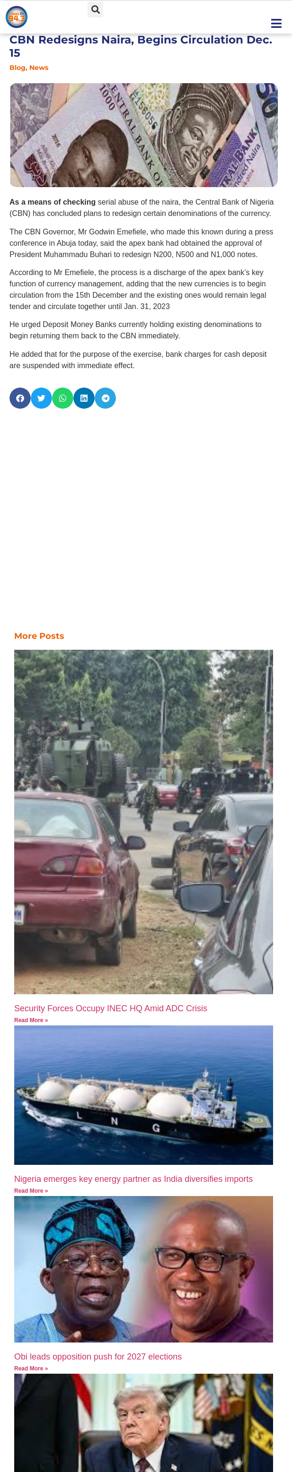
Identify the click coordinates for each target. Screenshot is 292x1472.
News (38, 67)
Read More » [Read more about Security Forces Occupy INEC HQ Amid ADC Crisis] (31, 1020)
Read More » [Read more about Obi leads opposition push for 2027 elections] (31, 1368)
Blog (17, 67)
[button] (95, 9)
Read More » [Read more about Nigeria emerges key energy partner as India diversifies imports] (31, 1191)
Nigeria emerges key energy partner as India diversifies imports (133, 1179)
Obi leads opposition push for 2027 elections (98, 1356)
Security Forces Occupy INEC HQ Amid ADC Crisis (110, 1008)
